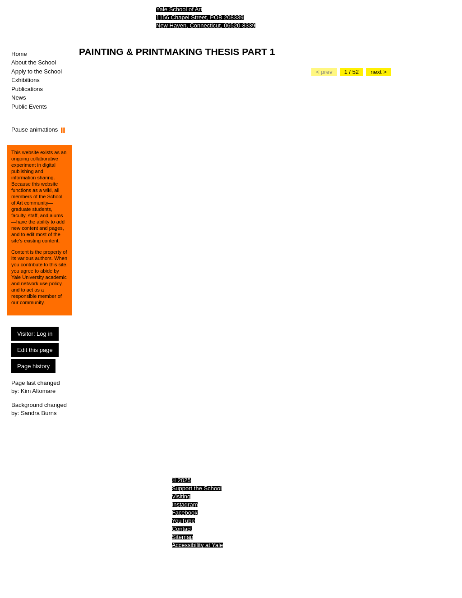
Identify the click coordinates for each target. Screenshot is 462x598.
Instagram (185, 504)
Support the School (197, 488)
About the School (33, 62)
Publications (27, 89)
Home (19, 53)
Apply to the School (36, 71)
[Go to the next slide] (378, 72)
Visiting (181, 496)
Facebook (185, 512)
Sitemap (183, 537)
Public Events (29, 106)
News (18, 97)
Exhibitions (25, 80)
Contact (182, 528)
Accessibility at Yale (197, 545)
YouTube (183, 520)
